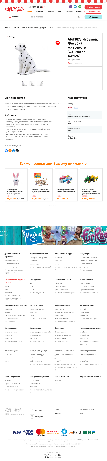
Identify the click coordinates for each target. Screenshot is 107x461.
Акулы (57, 264)
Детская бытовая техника (64, 355)
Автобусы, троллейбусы (88, 355)
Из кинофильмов (61, 332)
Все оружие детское (13, 341)
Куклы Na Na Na (60, 286)
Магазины (39, 11)
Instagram (36, 416)
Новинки (79, 11)
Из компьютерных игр (63, 335)
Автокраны (84, 358)
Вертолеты (84, 338)
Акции (29, 11)
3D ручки (8, 380)
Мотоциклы (34, 387)
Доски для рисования (87, 267)
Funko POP (8, 293)
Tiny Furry (58, 261)
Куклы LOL (58, 283)
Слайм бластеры (36, 361)
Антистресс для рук (37, 355)
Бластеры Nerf (10, 338)
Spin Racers (84, 315)
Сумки (7, 361)
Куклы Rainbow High (62, 290)
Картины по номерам (12, 384)
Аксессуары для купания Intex (40, 332)
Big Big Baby (34, 312)
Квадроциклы (35, 384)
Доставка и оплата (87, 409)
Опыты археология (62, 318)
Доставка (69, 11)
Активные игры (35, 335)
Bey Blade (83, 309)
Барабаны (8, 309)
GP (55, 384)
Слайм (32, 358)
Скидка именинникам (94, 11)
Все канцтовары (87, 270)
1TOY (31, 286)
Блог (59, 11)
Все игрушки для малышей (41, 267)
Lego (31, 283)
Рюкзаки (8, 358)
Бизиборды (34, 261)
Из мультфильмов (61, 338)
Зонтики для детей (11, 261)
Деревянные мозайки (87, 290)
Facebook (36, 410)
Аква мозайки (85, 283)
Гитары (7, 312)
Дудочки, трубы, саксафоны (15, 315)
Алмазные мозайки (87, 286)
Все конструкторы (37, 293)
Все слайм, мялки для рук (40, 364)
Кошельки (8, 355)
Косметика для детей (12, 267)
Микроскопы (59, 309)
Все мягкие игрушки (38, 319)
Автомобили (84, 335)
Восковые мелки (86, 264)
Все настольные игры (89, 319)
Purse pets (58, 258)
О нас (82, 414)
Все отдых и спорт (37, 341)
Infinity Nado (84, 312)
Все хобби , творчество (14, 390)
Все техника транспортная (91, 364)
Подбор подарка (93, 7)
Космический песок (12, 387)
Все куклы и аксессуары (65, 293)
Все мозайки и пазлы (89, 293)
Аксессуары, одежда (37, 309)
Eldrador (8, 289)
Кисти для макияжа (12, 264)
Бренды (51, 11)
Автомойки (84, 361)
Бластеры (8, 335)
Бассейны (33, 338)
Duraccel (58, 380)
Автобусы (83, 332)
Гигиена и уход (35, 264)
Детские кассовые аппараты (65, 364)
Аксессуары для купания (39, 258)
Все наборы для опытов (65, 321)
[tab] (24, 83)
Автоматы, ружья (11, 332)
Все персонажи (61, 341)
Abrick (32, 290)
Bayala (7, 286)
